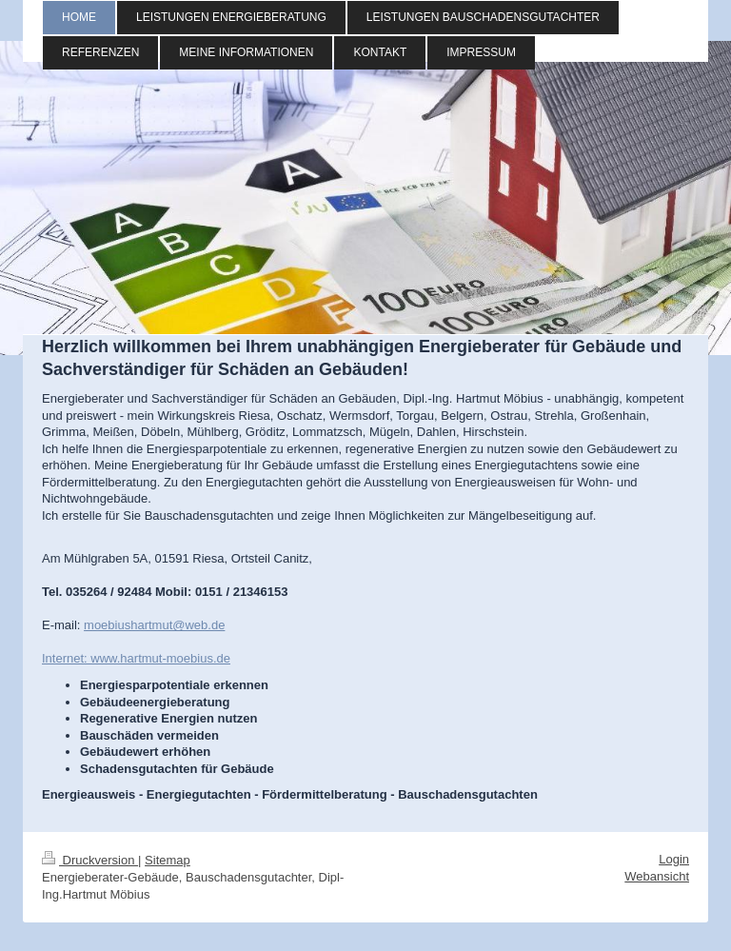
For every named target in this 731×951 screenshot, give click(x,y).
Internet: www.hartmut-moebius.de (136, 658)
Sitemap (167, 860)
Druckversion (90, 860)
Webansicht (656, 876)
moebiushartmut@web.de (154, 625)
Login (674, 859)
